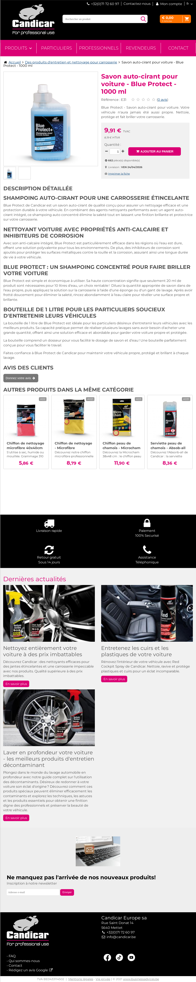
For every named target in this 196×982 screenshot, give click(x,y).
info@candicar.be (121, 937)
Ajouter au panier (154, 151)
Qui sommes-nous (24, 961)
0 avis (162, 100)
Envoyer (67, 892)
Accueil (15, 62)
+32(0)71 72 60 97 (105, 4)
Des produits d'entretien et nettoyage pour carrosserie (71, 62)
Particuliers (56, 48)
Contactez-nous (137, 4)
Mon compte (168, 4)
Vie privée (103, 979)
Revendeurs (141, 48)
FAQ (12, 956)
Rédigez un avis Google (28, 970)
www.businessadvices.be (141, 979)
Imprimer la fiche (119, 173)
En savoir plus (16, 684)
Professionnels (99, 48)
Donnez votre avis (21, 378)
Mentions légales (80, 979)
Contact (178, 48)
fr (188, 4)
